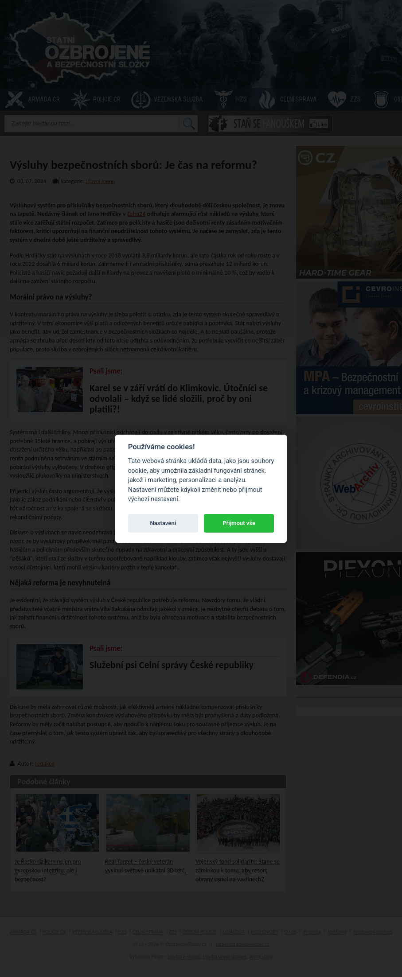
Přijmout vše (238, 523)
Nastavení (163, 523)
